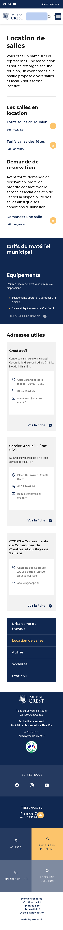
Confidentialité (32, 902)
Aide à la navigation (32, 912)
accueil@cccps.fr (28, 583)
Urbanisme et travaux (24, 626)
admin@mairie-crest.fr (31, 736)
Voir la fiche (36, 425)
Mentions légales (31, 898)
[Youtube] (14, 4)
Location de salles (28, 641)
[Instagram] (9, 4)
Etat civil (19, 676)
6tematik (37, 919)
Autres (18, 652)
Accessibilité (32, 909)
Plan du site (32, 905)
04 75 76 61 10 (31, 732)
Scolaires (20, 664)
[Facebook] (4, 4)
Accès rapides (49, 4)
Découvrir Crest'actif (24, 316)
